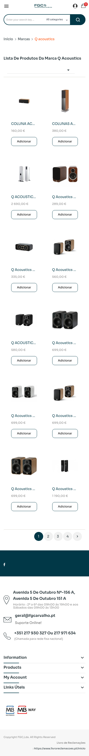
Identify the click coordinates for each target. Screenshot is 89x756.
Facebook (4, 564)
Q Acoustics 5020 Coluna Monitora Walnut (24, 489)
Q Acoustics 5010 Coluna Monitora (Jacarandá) (65, 270)
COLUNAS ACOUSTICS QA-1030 (65, 124)
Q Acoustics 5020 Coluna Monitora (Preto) (65, 343)
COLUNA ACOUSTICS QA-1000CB (24, 124)
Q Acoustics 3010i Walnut (65, 197)
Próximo (77, 536)
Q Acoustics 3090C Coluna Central (24, 270)
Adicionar (24, 141)
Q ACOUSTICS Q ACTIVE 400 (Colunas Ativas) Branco (24, 197)
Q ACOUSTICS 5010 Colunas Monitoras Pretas (24, 343)
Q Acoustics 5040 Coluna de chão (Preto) (65, 489)
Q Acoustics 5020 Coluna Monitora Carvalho (65, 416)
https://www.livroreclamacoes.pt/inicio (60, 748)
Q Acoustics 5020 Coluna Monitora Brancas (24, 416)
